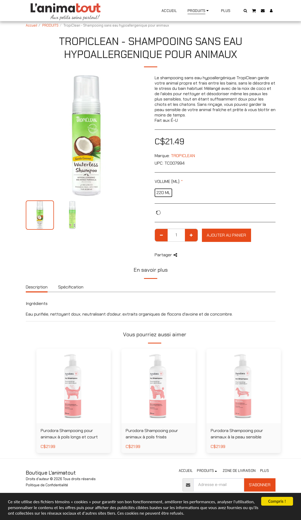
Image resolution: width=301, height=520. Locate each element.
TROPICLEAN (183, 155)
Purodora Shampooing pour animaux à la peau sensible (237, 434)
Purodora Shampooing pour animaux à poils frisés (152, 434)
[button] (245, 10)
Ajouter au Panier (226, 235)
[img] (73, 386)
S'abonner (259, 485)
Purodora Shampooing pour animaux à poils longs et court (69, 434)
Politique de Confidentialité (47, 485)
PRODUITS (50, 25)
